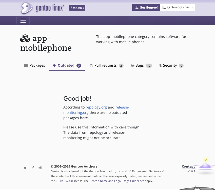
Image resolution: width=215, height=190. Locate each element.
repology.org (96, 107)
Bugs (141, 65)
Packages (34, 65)
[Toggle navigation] (23, 20)
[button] (146, 7)
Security (172, 65)
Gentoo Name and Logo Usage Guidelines (116, 181)
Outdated (67, 65)
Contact (188, 166)
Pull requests (107, 65)
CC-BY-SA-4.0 (64, 181)
